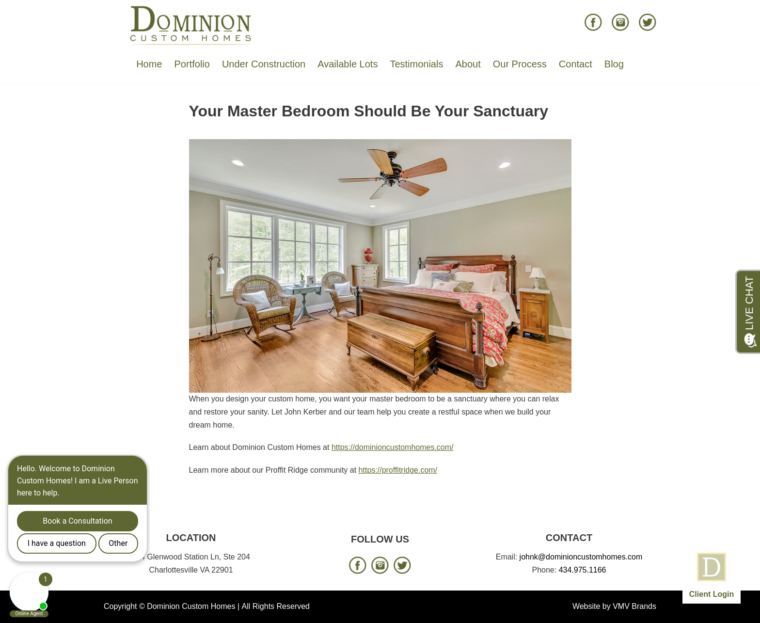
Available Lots (347, 64)
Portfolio (192, 64)
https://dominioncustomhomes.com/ (393, 447)
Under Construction (263, 64)
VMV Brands (634, 606)
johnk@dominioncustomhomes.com (581, 557)
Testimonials (416, 64)
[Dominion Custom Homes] (191, 25)
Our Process (520, 64)
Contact (575, 64)
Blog (614, 64)
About (467, 64)
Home (149, 64)
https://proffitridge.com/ (398, 470)
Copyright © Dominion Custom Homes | (171, 606)
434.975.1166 (582, 570)
